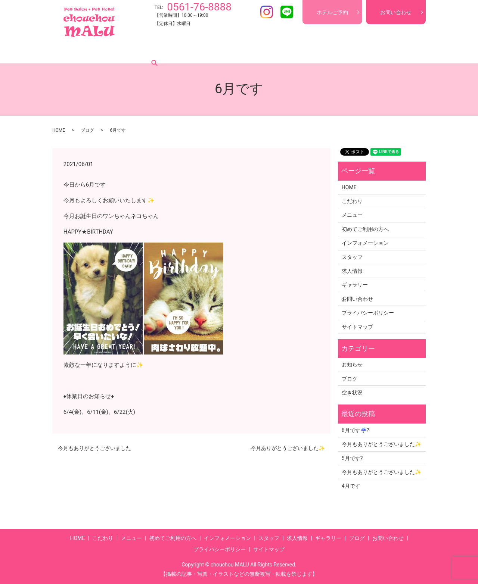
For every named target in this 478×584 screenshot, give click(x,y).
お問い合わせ (396, 12)
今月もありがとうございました (94, 448)
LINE (286, 12)
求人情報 (309, 52)
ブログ (375, 52)
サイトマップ (357, 327)
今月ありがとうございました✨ (288, 448)
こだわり (100, 52)
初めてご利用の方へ (176, 52)
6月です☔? (355, 430)
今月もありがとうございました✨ (381, 444)
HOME (72, 52)
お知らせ (352, 365)
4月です (351, 486)
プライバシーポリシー (368, 313)
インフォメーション (234, 52)
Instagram (266, 12)
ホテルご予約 (332, 12)
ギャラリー (344, 52)
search (399, 51)
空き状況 (352, 393)
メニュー (132, 52)
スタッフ (278, 52)
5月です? (352, 458)
